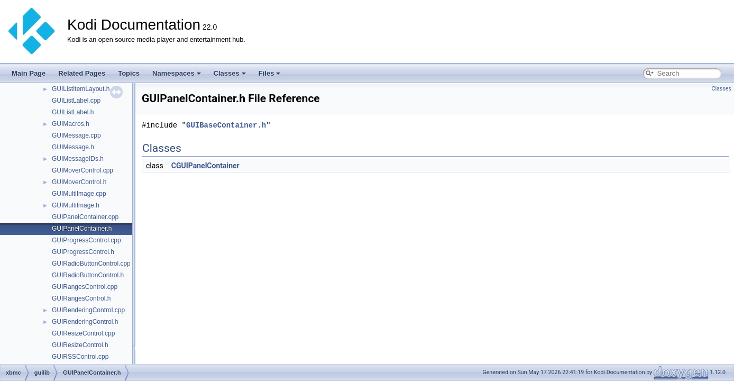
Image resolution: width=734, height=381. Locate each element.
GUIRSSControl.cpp (80, 356)
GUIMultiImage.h (75, 205)
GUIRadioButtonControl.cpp (91, 263)
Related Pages (81, 73)
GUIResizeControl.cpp (83, 333)
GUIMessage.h (73, 147)
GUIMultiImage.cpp (79, 193)
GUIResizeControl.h (80, 345)
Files (270, 73)
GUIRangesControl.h (81, 298)
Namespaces (176, 73)
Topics (129, 73)
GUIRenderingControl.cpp (88, 310)
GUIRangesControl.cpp (84, 287)
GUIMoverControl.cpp (82, 170)
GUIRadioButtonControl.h (88, 275)
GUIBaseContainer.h (226, 125)
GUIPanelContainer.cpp (85, 217)
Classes (230, 73)
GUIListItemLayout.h (80, 89)
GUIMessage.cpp (76, 135)
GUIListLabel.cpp (76, 100)
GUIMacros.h (70, 124)
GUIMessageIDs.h (78, 158)
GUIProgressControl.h (83, 252)
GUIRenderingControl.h (85, 321)
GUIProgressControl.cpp (86, 240)
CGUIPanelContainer (205, 165)
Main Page (28, 73)
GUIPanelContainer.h (82, 228)
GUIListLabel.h (73, 112)
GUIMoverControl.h (79, 182)
